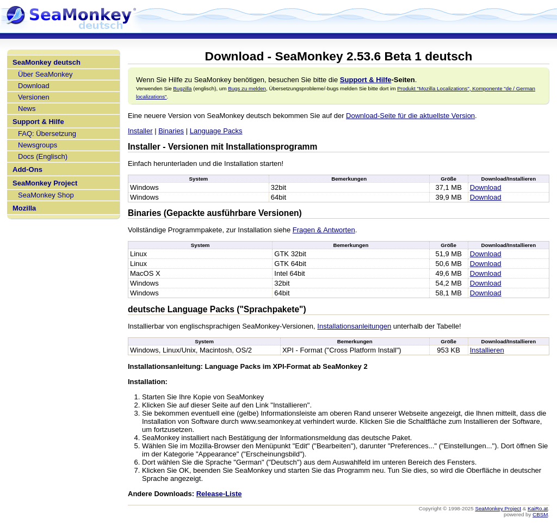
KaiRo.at (538, 508)
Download (33, 86)
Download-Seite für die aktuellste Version (410, 116)
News (27, 108)
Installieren (487, 350)
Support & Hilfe (38, 122)
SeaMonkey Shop (46, 195)
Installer (140, 131)
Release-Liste (219, 494)
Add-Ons (27, 169)
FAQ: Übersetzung (47, 133)
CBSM (540, 514)
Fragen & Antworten (324, 230)
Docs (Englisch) (42, 156)
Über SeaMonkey (45, 74)
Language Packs (216, 131)
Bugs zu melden (247, 88)
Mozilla (24, 208)
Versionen (33, 97)
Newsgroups (37, 145)
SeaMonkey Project (45, 183)
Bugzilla (182, 88)
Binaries (171, 131)
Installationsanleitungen (354, 326)
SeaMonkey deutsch (47, 62)
